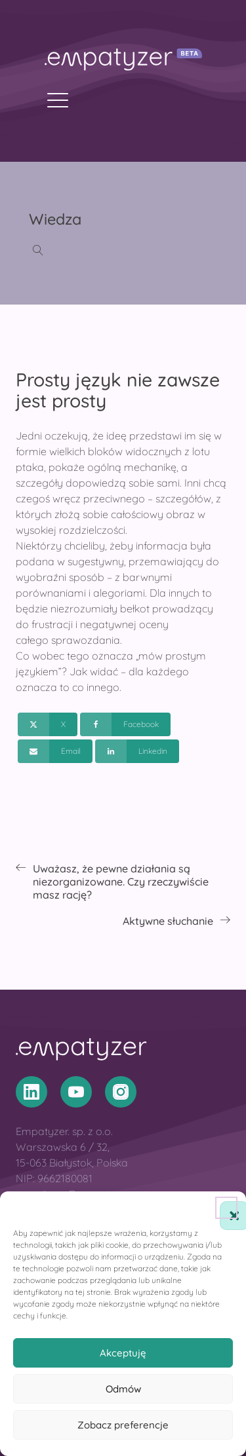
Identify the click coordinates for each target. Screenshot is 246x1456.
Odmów (123, 1389)
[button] (226, 1207)
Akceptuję (123, 1353)
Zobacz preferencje (123, 1425)
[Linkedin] (137, 751)
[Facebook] (125, 724)
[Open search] (38, 250)
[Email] (55, 751)
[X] (47, 724)
